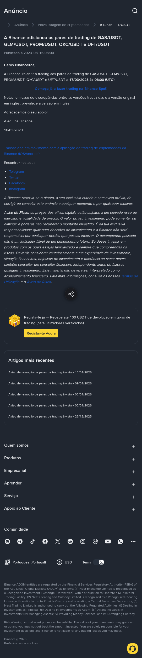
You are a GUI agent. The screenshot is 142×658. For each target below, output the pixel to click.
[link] (21, 25)
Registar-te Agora (41, 333)
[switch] (98, 562)
